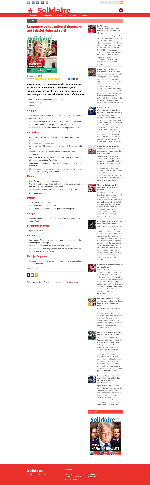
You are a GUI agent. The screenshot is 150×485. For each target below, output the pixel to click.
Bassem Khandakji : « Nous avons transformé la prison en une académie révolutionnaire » (109, 379)
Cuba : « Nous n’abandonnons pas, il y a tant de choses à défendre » (109, 110)
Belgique (33, 15)
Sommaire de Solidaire (46, 79)
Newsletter (92, 477)
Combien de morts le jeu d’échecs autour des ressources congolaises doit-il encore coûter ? (110, 150)
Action (59, 15)
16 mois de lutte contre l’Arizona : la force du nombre (107, 187)
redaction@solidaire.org (68, 282)
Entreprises (71, 15)
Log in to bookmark (28, 275)
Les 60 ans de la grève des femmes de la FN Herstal (109, 333)
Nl (121, 10)
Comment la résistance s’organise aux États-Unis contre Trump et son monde (109, 71)
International (47, 15)
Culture (84, 15)
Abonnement (32, 268)
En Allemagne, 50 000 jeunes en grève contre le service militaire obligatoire (108, 29)
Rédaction (92, 474)
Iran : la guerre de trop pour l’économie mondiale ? (109, 222)
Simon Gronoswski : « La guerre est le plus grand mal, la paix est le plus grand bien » (110, 302)
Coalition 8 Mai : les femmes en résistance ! (110, 265)
